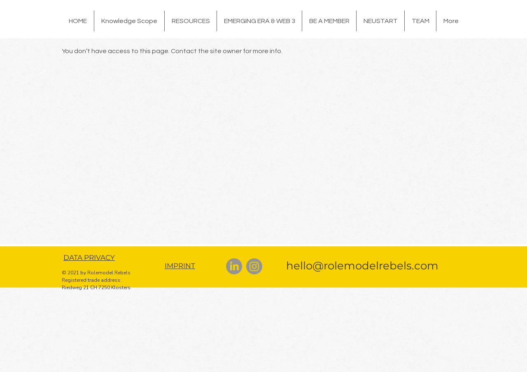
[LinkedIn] (234, 266)
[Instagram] (254, 266)
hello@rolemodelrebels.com (362, 265)
